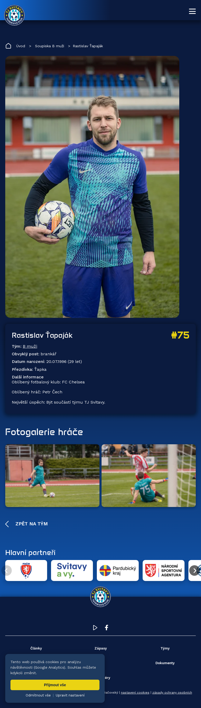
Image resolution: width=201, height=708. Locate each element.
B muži (30, 346)
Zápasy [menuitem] (100, 648)
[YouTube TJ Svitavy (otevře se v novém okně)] (95, 628)
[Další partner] (194, 570)
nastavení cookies (135, 692)
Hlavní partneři (30, 552)
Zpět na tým (31, 523)
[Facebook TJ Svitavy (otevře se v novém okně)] (106, 628)
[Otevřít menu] (192, 11)
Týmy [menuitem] (165, 648)
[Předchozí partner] (6, 570)
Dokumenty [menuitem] (165, 663)
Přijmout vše (55, 685)
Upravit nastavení (70, 695)
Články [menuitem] (36, 648)
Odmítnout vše (38, 695)
